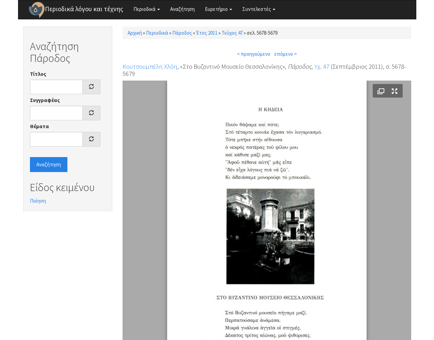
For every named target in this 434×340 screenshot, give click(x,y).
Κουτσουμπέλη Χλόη (150, 66)
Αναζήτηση (182, 9)
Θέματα (39, 126)
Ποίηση (38, 201)
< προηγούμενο (253, 54)
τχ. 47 (321, 66)
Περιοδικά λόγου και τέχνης (84, 9)
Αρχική (135, 33)
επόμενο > (285, 54)
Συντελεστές (258, 9)
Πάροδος (182, 33)
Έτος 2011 (207, 33)
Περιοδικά (146, 9)
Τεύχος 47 (232, 33)
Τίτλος (38, 74)
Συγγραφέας (45, 100)
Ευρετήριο (218, 9)
